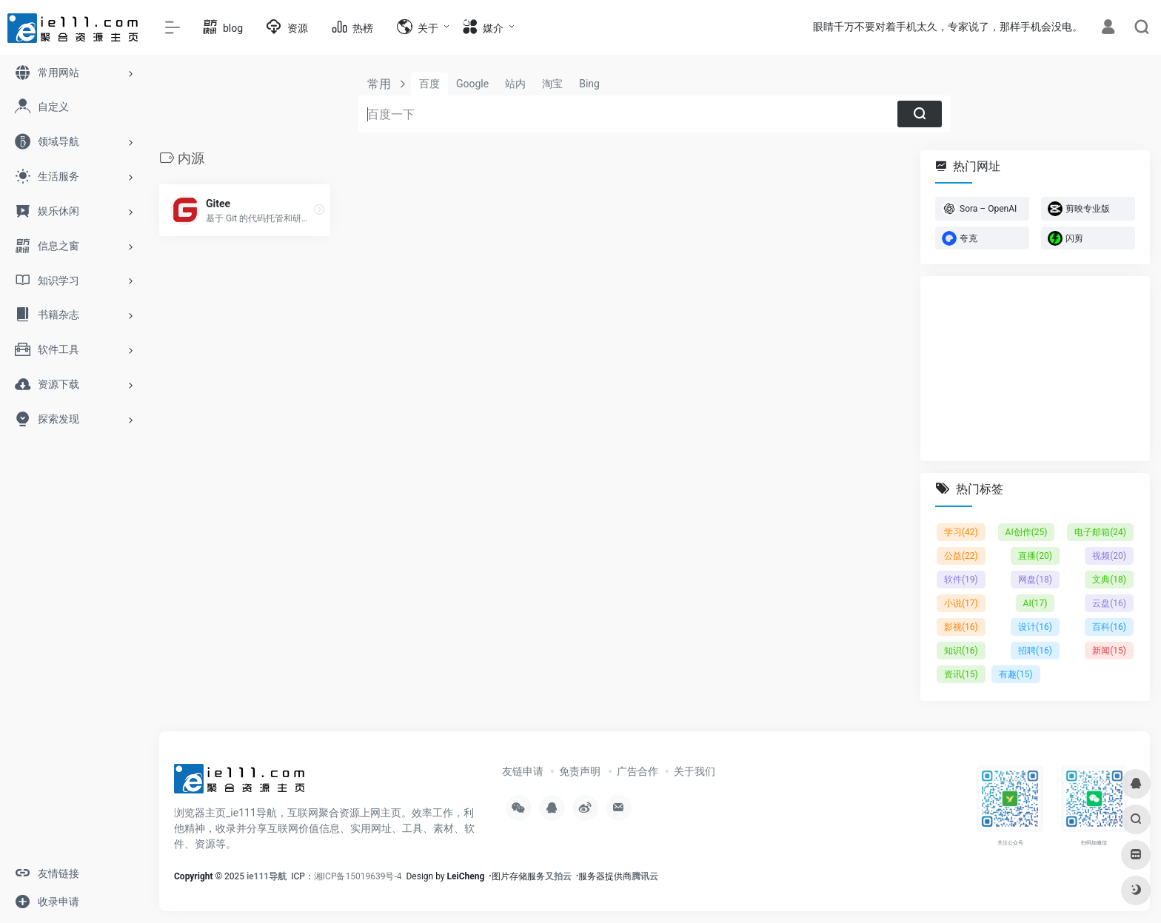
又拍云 (558, 876)
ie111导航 (267, 876)
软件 (961, 579)
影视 (961, 627)
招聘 (1035, 650)
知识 (961, 650)
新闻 (1109, 650)
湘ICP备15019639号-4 (358, 876)
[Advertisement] (1035, 368)
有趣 (1016, 674)
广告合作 (637, 771)
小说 (961, 603)
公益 (961, 556)
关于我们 (694, 771)
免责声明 (579, 771)
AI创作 (1027, 532)
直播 (1035, 556)
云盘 (1109, 603)
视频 (1109, 556)
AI (1035, 603)
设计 (1035, 627)
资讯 (961, 674)
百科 (1109, 627)
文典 (1109, 579)
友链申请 (522, 771)
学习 (961, 532)
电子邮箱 (1100, 532)
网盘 (1035, 579)
